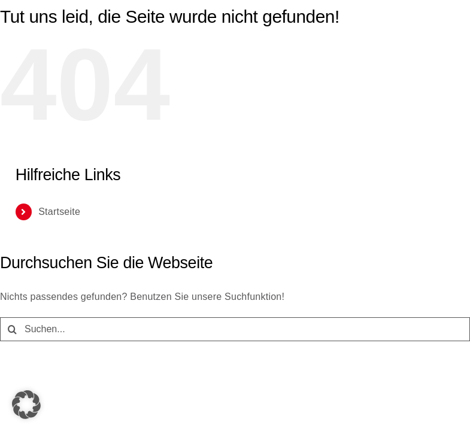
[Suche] (12, 329)
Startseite (59, 212)
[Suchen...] (235, 329)
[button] (26, 404)
